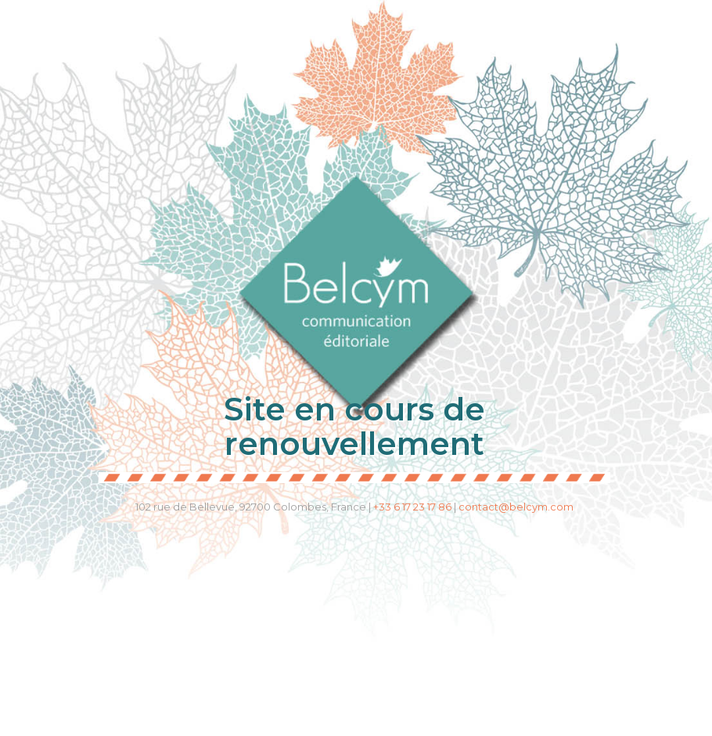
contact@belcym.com (516, 506)
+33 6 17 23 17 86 (412, 506)
